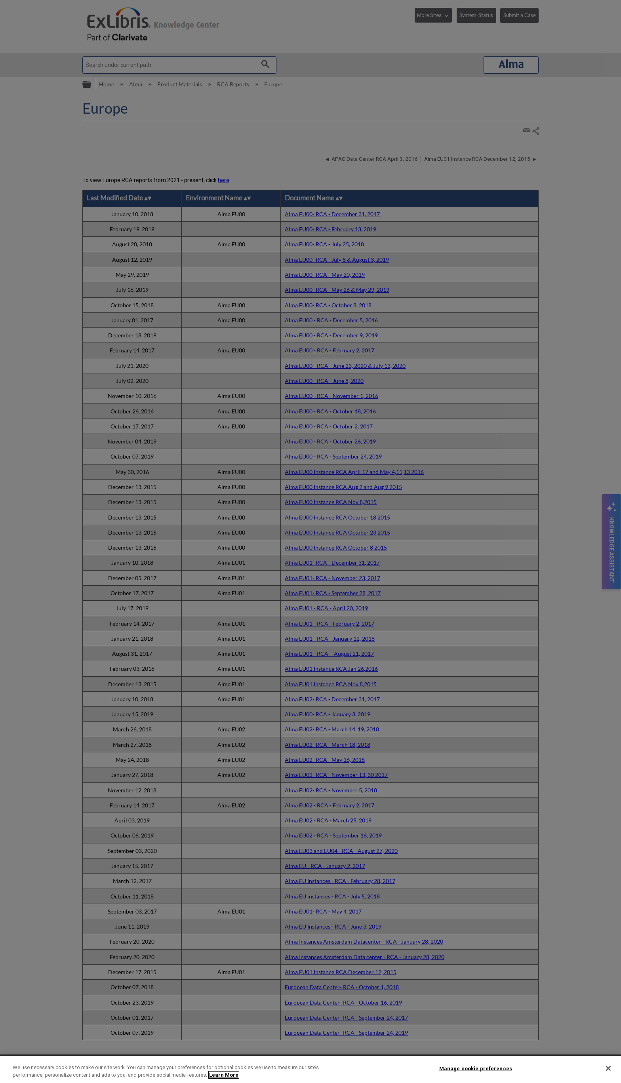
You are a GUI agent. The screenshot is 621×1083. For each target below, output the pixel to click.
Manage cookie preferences (475, 1069)
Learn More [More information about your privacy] (223, 1075)
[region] (310, 1069)
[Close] (608, 1068)
